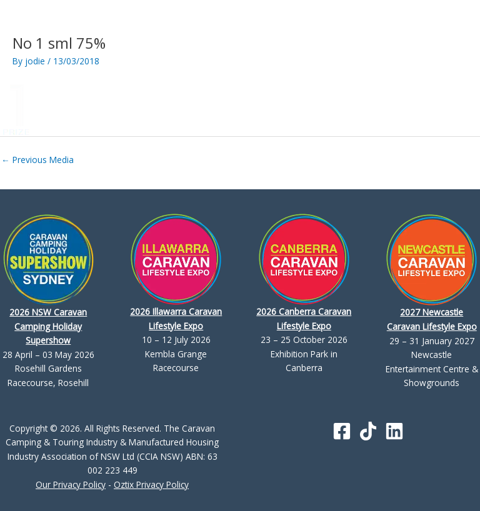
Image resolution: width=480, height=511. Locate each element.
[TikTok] (368, 431)
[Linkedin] (394, 431)
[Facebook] (341, 431)
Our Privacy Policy (71, 484)
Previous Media (37, 160)
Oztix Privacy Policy (151, 484)
